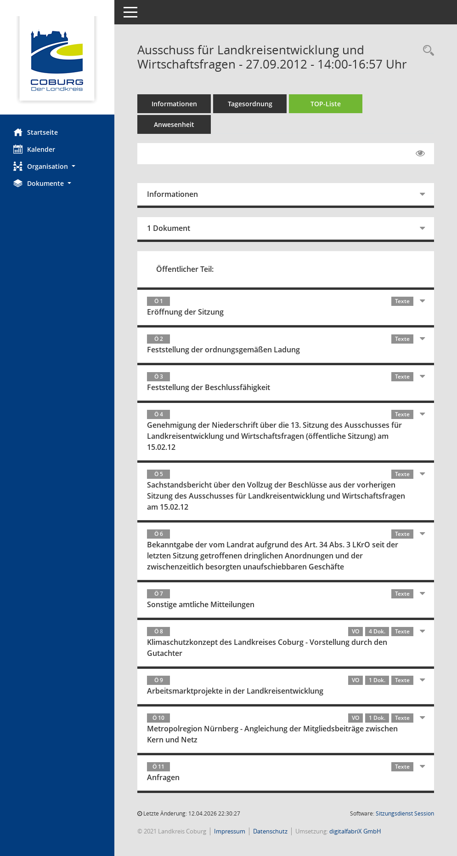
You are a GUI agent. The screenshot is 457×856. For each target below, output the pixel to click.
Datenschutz (271, 831)
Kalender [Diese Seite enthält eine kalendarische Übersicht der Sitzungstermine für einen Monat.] (35, 149)
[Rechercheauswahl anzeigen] (426, 50)
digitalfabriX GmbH (356, 831)
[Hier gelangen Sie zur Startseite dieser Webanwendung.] (57, 60)
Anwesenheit (174, 124)
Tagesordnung (250, 103)
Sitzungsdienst (405, 813)
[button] (57, 166)
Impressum (230, 831)
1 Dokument (169, 228)
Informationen (174, 103)
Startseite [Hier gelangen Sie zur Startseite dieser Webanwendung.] (36, 132)
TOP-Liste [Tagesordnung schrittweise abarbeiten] (326, 103)
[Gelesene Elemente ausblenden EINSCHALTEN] (420, 153)
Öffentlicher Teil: (185, 269)
